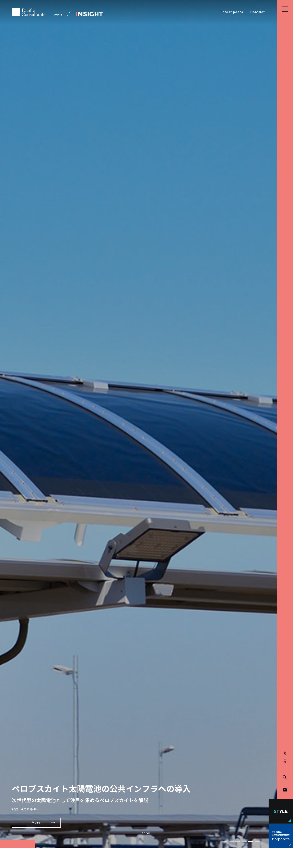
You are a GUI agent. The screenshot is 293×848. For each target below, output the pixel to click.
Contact (257, 12)
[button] (224, 841)
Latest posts (232, 12)
